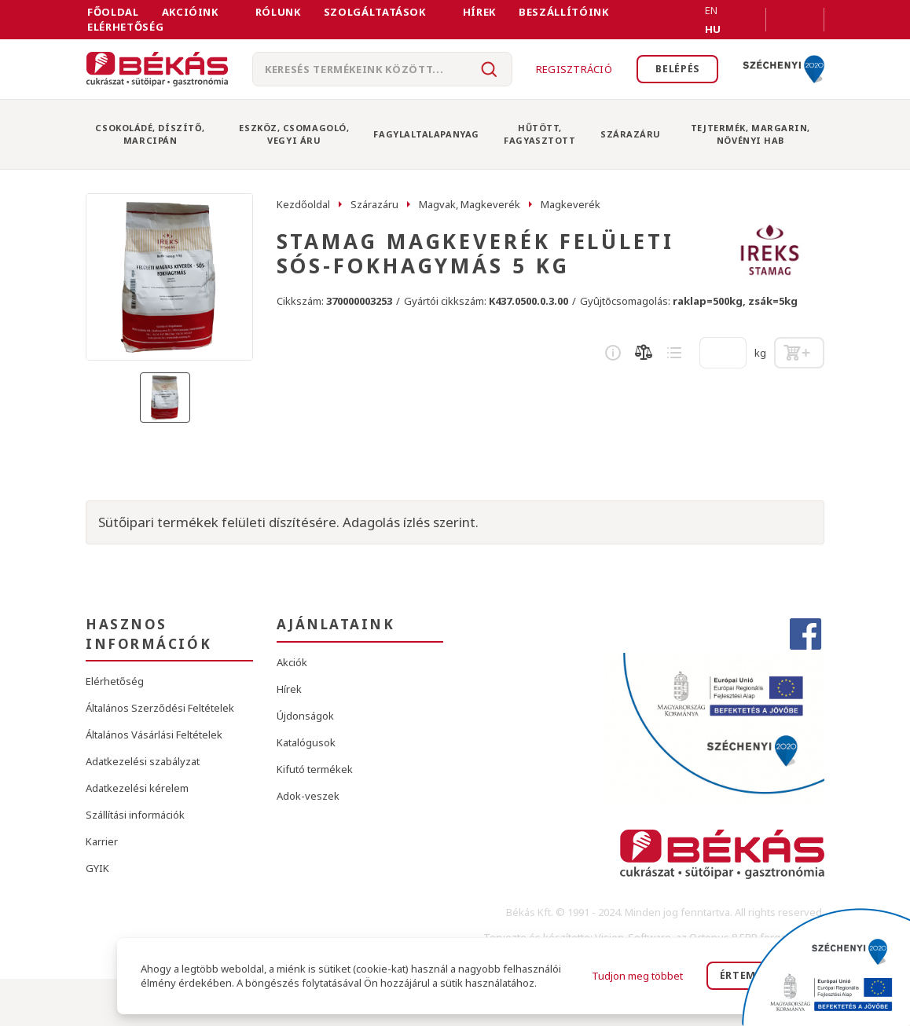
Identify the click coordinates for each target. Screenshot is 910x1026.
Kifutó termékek (315, 769)
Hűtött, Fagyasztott (539, 134)
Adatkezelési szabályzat (143, 761)
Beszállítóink (563, 12)
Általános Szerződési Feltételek (160, 708)
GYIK (97, 868)
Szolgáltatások (375, 12)
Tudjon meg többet (637, 976)
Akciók (292, 662)
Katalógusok (306, 742)
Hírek (479, 12)
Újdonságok (305, 716)
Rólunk (278, 12)
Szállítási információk (135, 815)
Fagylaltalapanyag (426, 134)
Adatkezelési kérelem (137, 788)
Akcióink (190, 12)
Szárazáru (630, 134)
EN (692, 20)
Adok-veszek (308, 796)
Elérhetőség (125, 27)
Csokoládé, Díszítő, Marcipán (149, 134)
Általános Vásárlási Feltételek (154, 734)
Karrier (102, 841)
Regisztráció (568, 69)
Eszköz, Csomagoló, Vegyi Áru (294, 134)
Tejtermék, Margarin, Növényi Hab (750, 134)
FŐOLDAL (113, 12)
